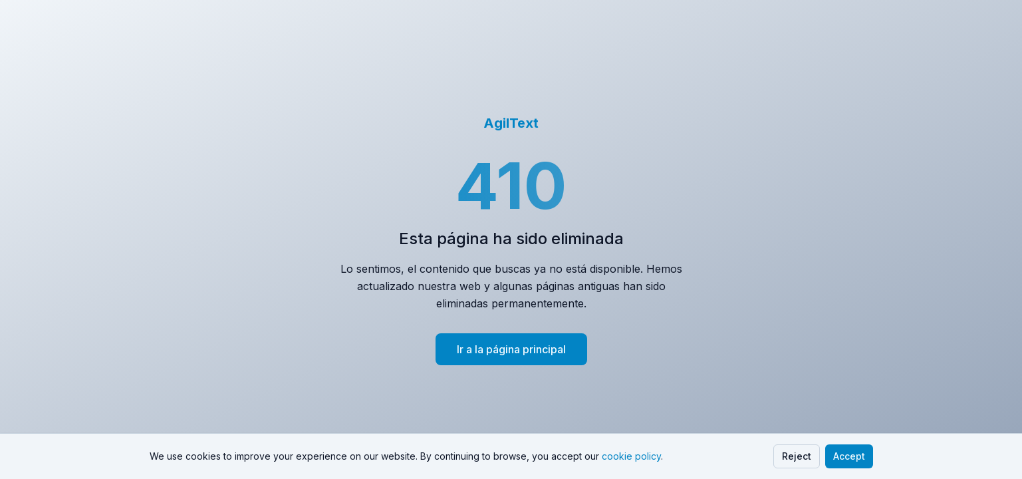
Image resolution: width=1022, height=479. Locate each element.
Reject (796, 456)
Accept (849, 456)
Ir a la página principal (511, 349)
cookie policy (631, 456)
